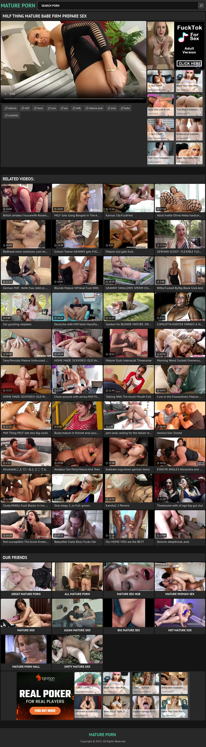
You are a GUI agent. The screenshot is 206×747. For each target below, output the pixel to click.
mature (12, 108)
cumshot (13, 115)
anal (113, 108)
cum (53, 108)
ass (66, 108)
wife (78, 108)
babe (127, 108)
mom (40, 108)
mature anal (96, 108)
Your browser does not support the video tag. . (74, 62)
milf (27, 108)
